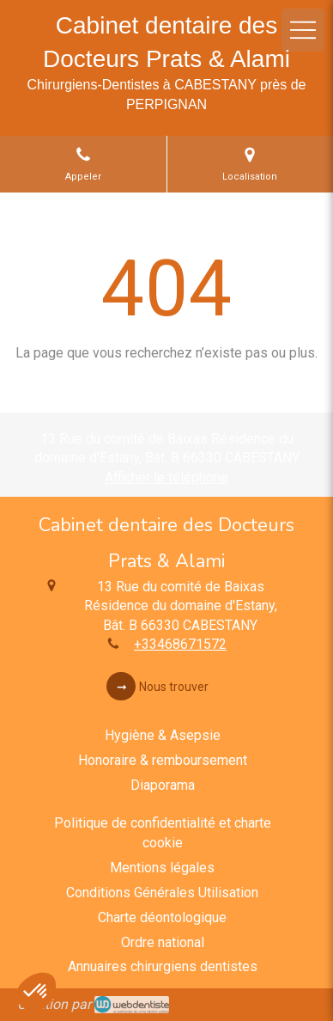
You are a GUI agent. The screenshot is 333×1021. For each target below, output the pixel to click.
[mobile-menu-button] (303, 30)
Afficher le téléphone (166, 477)
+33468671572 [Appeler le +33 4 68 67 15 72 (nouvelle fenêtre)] (180, 644)
